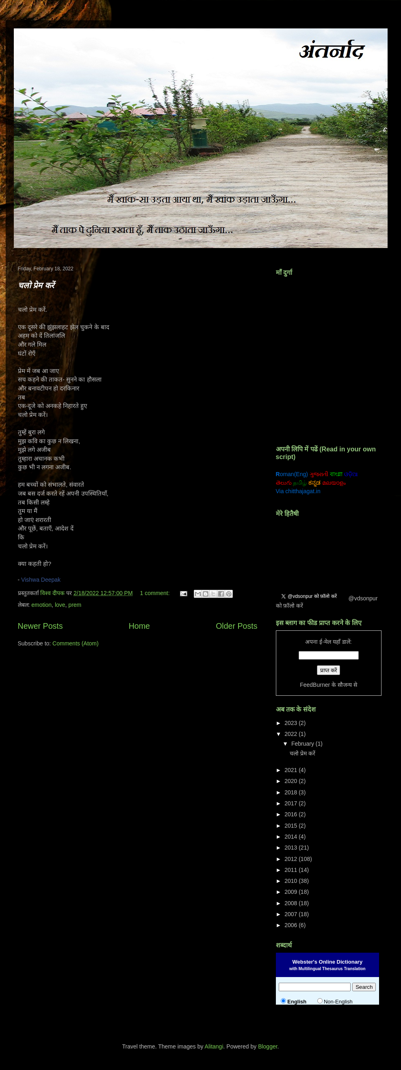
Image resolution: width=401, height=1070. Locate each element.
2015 (291, 825)
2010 (291, 881)
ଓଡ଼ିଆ (351, 474)
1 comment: (155, 593)
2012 (291, 859)
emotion (41, 605)
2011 (291, 870)
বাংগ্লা (336, 474)
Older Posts (236, 625)
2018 (291, 792)
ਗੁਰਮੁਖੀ (367, 474)
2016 (291, 814)
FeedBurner (315, 685)
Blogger (267, 1046)
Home (139, 625)
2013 (291, 847)
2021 (291, 770)
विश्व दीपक (53, 593)
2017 (291, 803)
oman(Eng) (292, 474)
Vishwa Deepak (41, 579)
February (303, 743)
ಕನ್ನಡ (314, 482)
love (60, 605)
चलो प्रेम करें (36, 285)
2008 (291, 903)
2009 (291, 892)
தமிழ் (300, 482)
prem (74, 605)
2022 (291, 734)
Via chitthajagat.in (298, 491)
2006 (291, 925)
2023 (291, 723)
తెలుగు (284, 482)
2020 (291, 781)
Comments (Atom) (75, 643)
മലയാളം (334, 482)
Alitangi (214, 1046)
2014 (291, 836)
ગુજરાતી (319, 474)
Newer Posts (40, 625)
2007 (291, 914)
